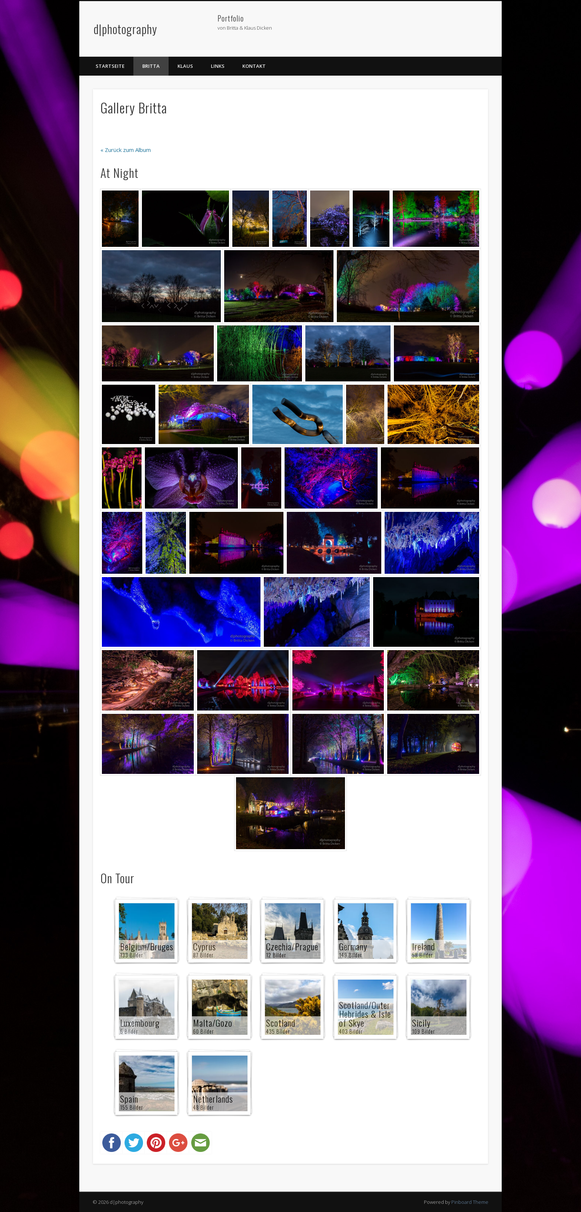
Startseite (110, 66)
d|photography (125, 28)
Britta (151, 66)
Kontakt (254, 66)
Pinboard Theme (469, 1202)
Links (218, 66)
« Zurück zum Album (125, 149)
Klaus (185, 66)
